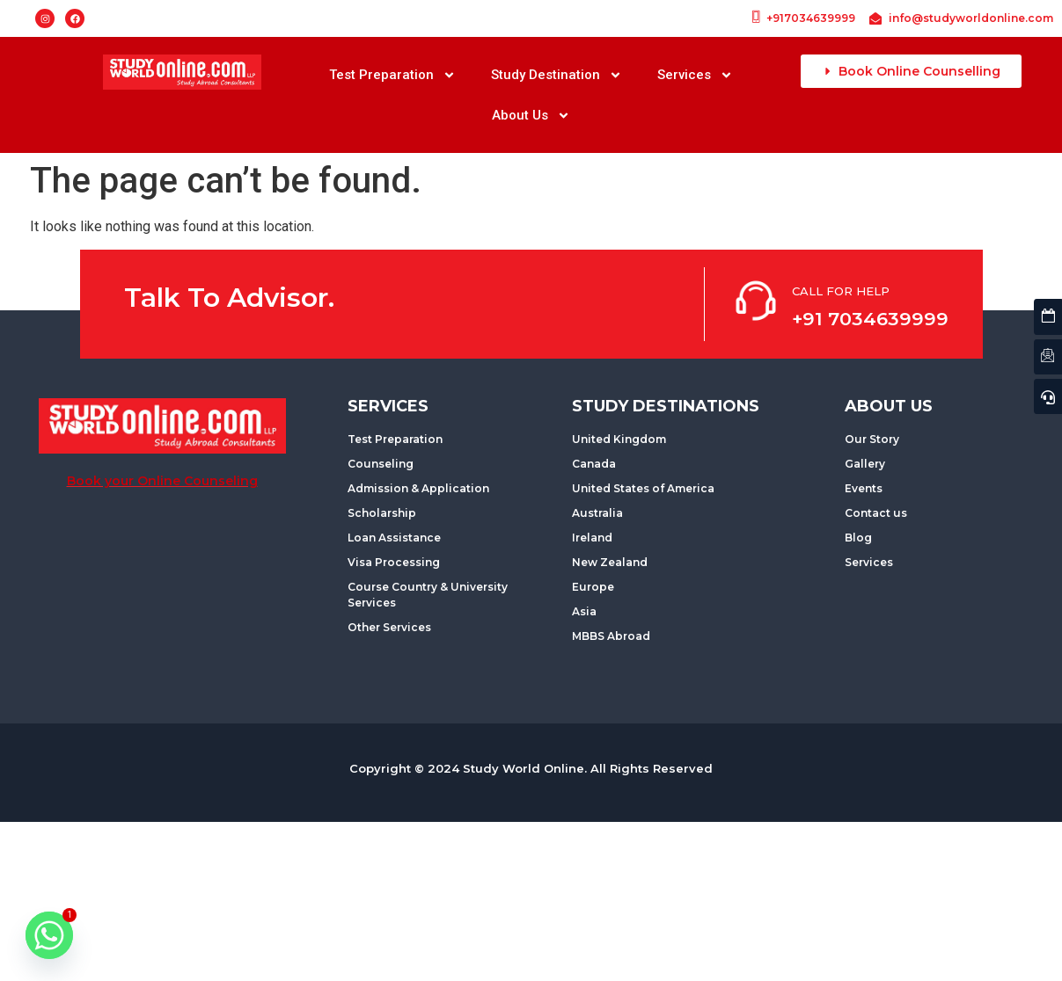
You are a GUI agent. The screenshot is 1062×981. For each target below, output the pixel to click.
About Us (531, 115)
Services (695, 75)
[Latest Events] (1048, 317)
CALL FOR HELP (841, 291)
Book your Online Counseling (162, 481)
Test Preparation (392, 75)
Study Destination (556, 75)
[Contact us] (1048, 357)
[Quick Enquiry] (1048, 396)
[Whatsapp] (49, 935)
